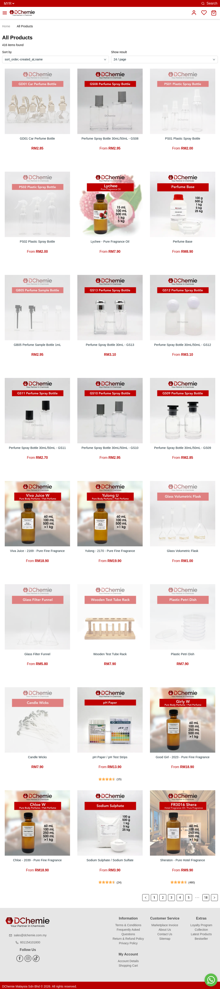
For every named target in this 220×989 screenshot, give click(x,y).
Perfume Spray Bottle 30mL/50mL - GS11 (37, 447)
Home (6, 26)
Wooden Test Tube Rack (110, 652)
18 (206, 895)
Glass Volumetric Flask (182, 549)
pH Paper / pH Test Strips (110, 755)
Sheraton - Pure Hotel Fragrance (182, 858)
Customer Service (164, 916)
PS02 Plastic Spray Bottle (37, 241)
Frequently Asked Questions (128, 930)
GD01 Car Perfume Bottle (37, 138)
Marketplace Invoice (164, 922)
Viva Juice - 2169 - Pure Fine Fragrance (37, 549)
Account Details (128, 958)
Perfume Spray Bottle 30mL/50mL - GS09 (183, 447)
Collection (201, 927)
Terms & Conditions (128, 922)
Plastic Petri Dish (182, 652)
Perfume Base (182, 241)
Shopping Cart (128, 963)
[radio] (100, 777)
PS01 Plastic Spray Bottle (182, 138)
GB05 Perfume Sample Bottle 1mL (37, 344)
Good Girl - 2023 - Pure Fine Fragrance (182, 755)
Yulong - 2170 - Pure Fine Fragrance (110, 549)
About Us (165, 927)
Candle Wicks (37, 755)
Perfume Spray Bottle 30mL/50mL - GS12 (183, 344)
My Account (128, 952)
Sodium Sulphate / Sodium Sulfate (110, 858)
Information (128, 916)
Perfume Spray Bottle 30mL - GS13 (110, 344)
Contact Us (164, 932)
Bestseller (201, 936)
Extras (201, 916)
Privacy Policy (128, 941)
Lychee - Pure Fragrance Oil (110, 241)
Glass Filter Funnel (37, 652)
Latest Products (201, 932)
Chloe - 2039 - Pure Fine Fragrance (37, 858)
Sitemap (164, 936)
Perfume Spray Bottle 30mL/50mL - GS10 (110, 447)
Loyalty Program (201, 922)
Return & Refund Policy (128, 936)
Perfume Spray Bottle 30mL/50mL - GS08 (110, 138)
